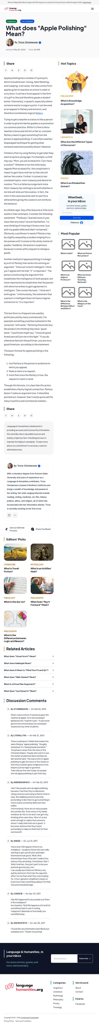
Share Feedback (41, 529)
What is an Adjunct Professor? (66, 277)
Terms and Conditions (23, 1021)
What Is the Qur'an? (14, 601)
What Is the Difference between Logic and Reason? (15, 638)
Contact (79, 991)
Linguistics (67, 137)
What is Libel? (67, 253)
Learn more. (87, 2)
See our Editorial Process (14, 529)
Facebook (80, 1004)
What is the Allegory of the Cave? (84, 303)
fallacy (39, 113)
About (78, 988)
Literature (9, 564)
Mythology (37, 564)
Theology (9, 598)
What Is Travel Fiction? (11, 570)
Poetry (65, 178)
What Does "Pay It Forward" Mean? (40, 603)
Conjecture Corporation (30, 1018)
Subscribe (77, 218)
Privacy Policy (9, 1021)
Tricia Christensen (28, 42)
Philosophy (37, 598)
